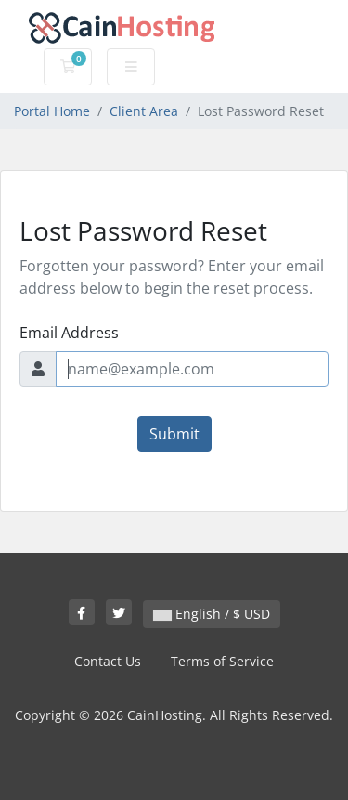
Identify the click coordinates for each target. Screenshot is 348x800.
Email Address (69, 332)
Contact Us (107, 661)
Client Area (144, 111)
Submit (174, 434)
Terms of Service (222, 661)
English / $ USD (211, 614)
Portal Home (52, 111)
